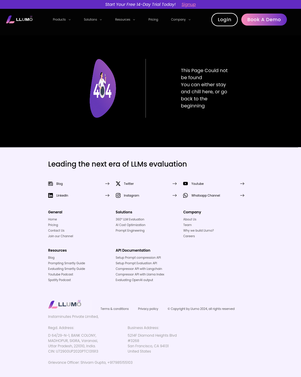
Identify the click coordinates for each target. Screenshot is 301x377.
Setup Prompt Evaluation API (136, 263)
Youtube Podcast (60, 274)
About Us (189, 219)
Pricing (153, 19)
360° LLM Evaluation (130, 219)
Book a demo (264, 19)
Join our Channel (60, 236)
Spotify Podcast (59, 280)
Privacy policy (148, 309)
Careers (189, 236)
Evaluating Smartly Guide (66, 269)
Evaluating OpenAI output (134, 280)
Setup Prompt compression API (138, 257)
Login (224, 19)
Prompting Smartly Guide (66, 263)
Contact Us (56, 230)
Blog (51, 257)
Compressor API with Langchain (139, 269)
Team (187, 225)
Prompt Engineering (130, 230)
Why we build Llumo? (198, 230)
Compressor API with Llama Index (140, 274)
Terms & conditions (115, 309)
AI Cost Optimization (131, 225)
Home (52, 219)
